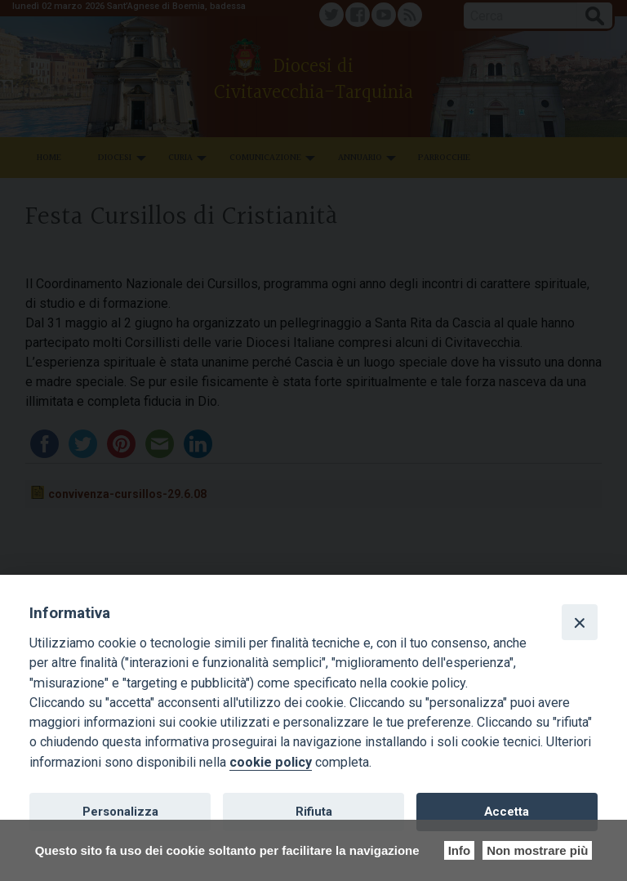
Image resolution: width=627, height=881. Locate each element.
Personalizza (120, 811)
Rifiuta (314, 811)
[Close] (580, 622)
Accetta (506, 811)
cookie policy (270, 762)
